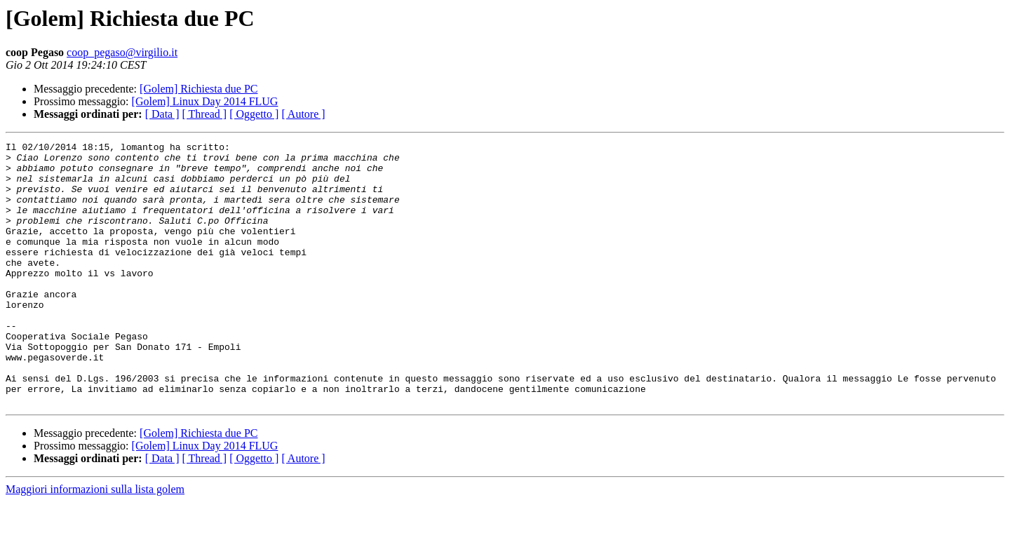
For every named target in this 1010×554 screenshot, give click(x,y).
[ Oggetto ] (253, 114)
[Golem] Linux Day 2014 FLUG (205, 101)
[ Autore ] (303, 114)
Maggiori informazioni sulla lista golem (95, 542)
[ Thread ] (204, 114)
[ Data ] (162, 114)
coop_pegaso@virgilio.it (122, 52)
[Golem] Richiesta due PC (198, 89)
